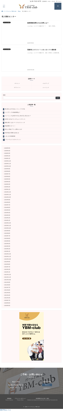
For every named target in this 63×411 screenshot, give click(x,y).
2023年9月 (7, 230)
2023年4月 (7, 243)
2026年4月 (7, 150)
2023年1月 (7, 251)
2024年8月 (7, 202)
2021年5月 (7, 292)
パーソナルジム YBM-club (34, 406)
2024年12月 (7, 192)
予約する (47, 385)
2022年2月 (7, 269)
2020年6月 (7, 303)
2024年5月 (7, 210)
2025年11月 (7, 163)
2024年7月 (7, 205)
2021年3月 (7, 297)
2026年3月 (7, 153)
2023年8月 (7, 233)
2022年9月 (7, 261)
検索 (4, 95)
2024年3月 (7, 215)
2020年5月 (7, 305)
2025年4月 (7, 181)
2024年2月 (7, 217)
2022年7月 (7, 266)
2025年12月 (7, 161)
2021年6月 (7, 290)
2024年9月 (7, 199)
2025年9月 (7, 168)
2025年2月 (7, 186)
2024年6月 (7, 207)
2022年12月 (7, 254)
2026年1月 (7, 158)
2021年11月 (7, 277)
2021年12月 (7, 274)
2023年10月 (7, 228)
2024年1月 (7, 220)
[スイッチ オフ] (57, 6)
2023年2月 (7, 248)
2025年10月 (7, 166)
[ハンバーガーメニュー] (4, 6)
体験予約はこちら (5, 410)
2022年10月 (7, 259)
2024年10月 (7, 197)
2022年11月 (7, 256)
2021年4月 (7, 295)
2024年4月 (7, 212)
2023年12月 (7, 223)
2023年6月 (7, 238)
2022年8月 (7, 264)
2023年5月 (7, 241)
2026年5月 (7, 148)
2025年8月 (7, 171)
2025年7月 (7, 174)
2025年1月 (7, 189)
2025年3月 (7, 184)
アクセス (58, 1)
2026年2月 (7, 155)
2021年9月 (7, 282)
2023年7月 (7, 235)
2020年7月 (7, 300)
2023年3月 (7, 246)
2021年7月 (7, 287)
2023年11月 (7, 225)
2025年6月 (7, 176)
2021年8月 (7, 285)
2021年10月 (7, 279)
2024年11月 (7, 194)
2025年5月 (7, 179)
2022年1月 (7, 272)
